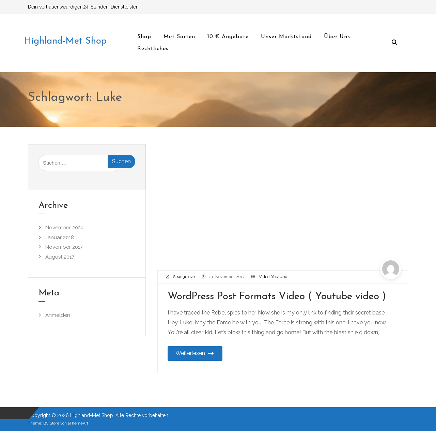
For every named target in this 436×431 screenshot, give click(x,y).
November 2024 (64, 228)
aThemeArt (78, 423)
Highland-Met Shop (65, 41)
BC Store (51, 423)
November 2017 (64, 247)
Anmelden (57, 315)
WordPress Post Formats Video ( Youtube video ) (277, 296)
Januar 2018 (59, 237)
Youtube (279, 276)
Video (264, 276)
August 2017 (59, 257)
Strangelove (184, 276)
